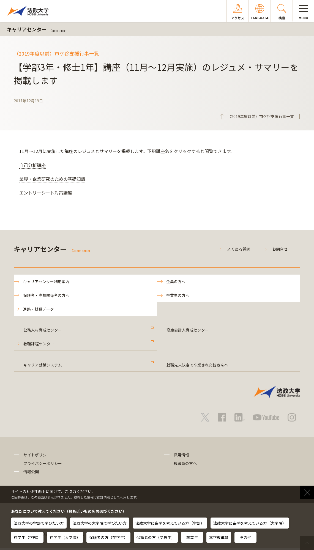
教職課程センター (39, 345)
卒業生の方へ (178, 296)
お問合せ (280, 249)
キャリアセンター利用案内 (46, 281)
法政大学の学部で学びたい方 (39, 523)
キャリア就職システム (43, 366)
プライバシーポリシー (42, 465)
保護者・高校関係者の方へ (46, 296)
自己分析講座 (32, 165)
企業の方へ (176, 281)
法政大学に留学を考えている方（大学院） (249, 523)
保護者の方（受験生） (155, 537)
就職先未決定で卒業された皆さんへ (197, 366)
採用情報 (181, 457)
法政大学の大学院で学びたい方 (100, 523)
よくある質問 (238, 249)
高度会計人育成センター (188, 331)
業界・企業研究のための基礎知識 (52, 179)
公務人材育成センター (43, 331)
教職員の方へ (185, 465)
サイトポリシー (36, 457)
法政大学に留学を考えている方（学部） (169, 523)
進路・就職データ (38, 310)
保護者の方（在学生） (108, 537)
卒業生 (192, 537)
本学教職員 (218, 537)
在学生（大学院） (65, 537)
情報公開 (31, 473)
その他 (245, 537)
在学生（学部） (27, 537)
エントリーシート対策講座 (45, 192)
